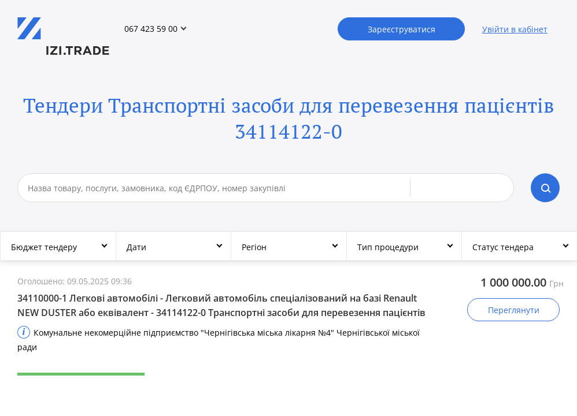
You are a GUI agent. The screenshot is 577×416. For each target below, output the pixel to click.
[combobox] (219, 187)
